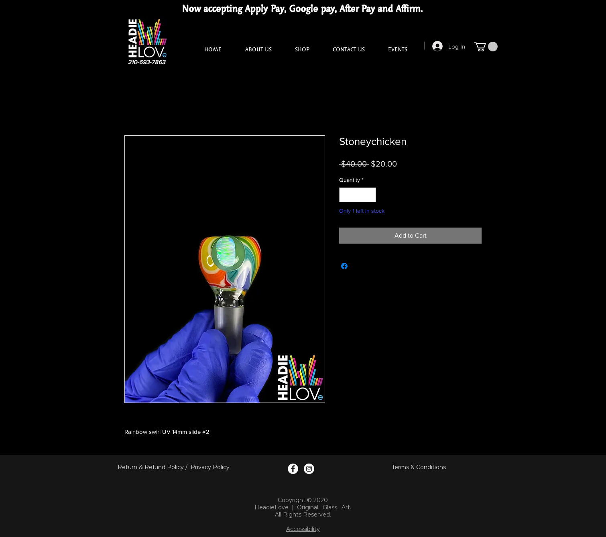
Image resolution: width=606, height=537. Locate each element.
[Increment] (370, 195)
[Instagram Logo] (309, 469)
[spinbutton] (357, 195)
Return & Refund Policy (151, 467)
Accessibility (303, 529)
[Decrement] (345, 195)
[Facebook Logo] (293, 469)
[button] (486, 46)
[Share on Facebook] (344, 266)
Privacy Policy (210, 467)
